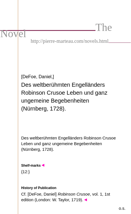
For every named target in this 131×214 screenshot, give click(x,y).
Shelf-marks (32, 166)
